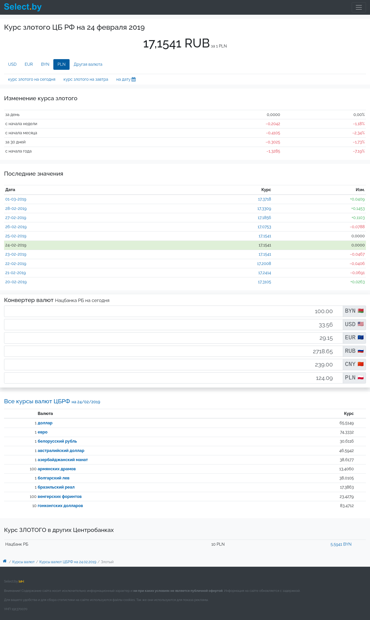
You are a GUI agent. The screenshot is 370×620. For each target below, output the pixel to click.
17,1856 (264, 217)
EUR (29, 64)
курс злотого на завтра (85, 79)
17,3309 (264, 208)
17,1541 (265, 235)
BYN (45, 64)
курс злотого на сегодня (31, 79)
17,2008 (264, 263)
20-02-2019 (16, 281)
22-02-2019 (15, 263)
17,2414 (264, 272)
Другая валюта (88, 64)
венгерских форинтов (60, 496)
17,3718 (264, 199)
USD (12, 64)
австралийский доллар (61, 450)
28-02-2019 (16, 208)
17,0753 (264, 226)
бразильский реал (56, 487)
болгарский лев (54, 478)
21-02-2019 (15, 272)
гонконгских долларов (60, 505)
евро (42, 432)
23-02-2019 (15, 254)
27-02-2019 (15, 217)
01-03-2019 (15, 199)
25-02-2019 (15, 235)
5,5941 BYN (340, 544)
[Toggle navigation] (359, 7)
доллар (45, 423)
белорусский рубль (57, 441)
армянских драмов (57, 468)
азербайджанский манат (63, 459)
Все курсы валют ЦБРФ (52, 401)
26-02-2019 (16, 226)
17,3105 (264, 281)
